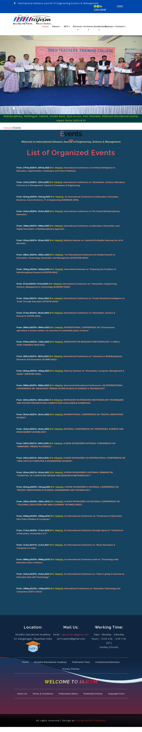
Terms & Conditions (50, 691)
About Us (27, 691)
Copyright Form (71, 698)
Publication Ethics (80, 691)
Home (45, 26)
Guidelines (99, 27)
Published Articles (109, 691)
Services (78, 27)
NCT (67, 26)
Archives (88, 27)
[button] (8, 80)
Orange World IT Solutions (90, 725)
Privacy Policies (88, 667)
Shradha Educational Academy (63, 660)
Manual (110, 26)
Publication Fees (99, 660)
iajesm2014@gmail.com (75, 632)
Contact (120, 26)
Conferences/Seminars (58, 667)
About (56, 26)
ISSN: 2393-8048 (108, 8)
